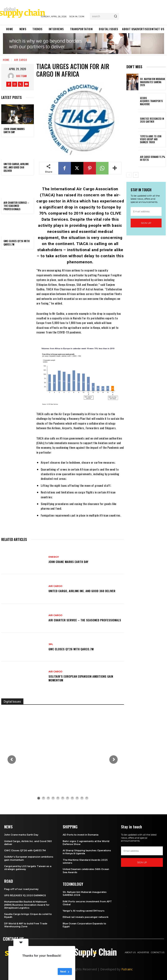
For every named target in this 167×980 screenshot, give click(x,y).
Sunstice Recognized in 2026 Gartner (152, 120)
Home (6, 60)
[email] (146, 211)
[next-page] (135, 175)
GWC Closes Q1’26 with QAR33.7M (17, 242)
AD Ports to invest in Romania (80, 834)
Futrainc (127, 969)
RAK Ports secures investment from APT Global (87, 903)
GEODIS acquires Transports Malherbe (151, 101)
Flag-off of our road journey (21, 889)
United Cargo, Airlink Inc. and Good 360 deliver (16, 167)
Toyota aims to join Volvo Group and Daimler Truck (150, 139)
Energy (53, 557)
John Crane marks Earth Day (14, 130)
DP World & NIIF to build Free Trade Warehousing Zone (25, 925)
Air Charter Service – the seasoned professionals (16, 206)
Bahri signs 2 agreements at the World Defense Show (86, 843)
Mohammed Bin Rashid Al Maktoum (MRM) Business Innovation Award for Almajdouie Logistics (27, 904)
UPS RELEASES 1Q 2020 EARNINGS (25, 895)
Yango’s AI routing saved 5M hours (84, 910)
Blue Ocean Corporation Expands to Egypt (84, 925)
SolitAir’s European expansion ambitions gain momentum (80, 678)
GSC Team (21, 76)
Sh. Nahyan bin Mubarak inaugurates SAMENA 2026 (152, 82)
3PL (50, 644)
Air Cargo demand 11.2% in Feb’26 (152, 158)
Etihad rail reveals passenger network (85, 917)
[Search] (115, 16)
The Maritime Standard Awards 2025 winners (85, 861)
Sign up (146, 222)
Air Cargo (20, 60)
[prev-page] (129, 175)
